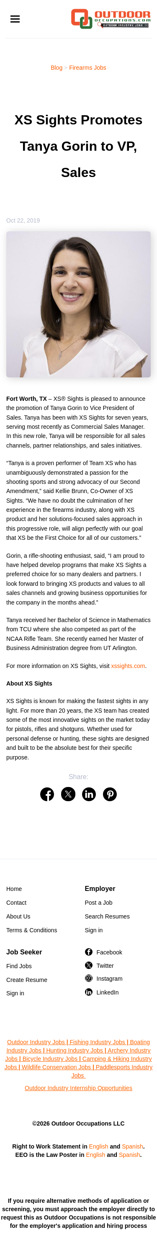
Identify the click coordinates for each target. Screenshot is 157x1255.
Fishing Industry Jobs (97, 1042)
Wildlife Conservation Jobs (56, 1067)
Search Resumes (107, 916)
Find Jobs (19, 966)
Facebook (109, 952)
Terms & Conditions (31, 930)
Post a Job (99, 902)
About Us (18, 916)
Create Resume (26, 980)
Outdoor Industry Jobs (36, 1042)
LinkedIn (108, 992)
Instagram (110, 978)
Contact (16, 902)
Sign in (94, 930)
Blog (56, 67)
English (98, 1146)
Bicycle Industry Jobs (50, 1058)
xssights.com (128, 666)
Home (14, 889)
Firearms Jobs (87, 67)
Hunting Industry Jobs (74, 1050)
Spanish (132, 1146)
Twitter (105, 965)
